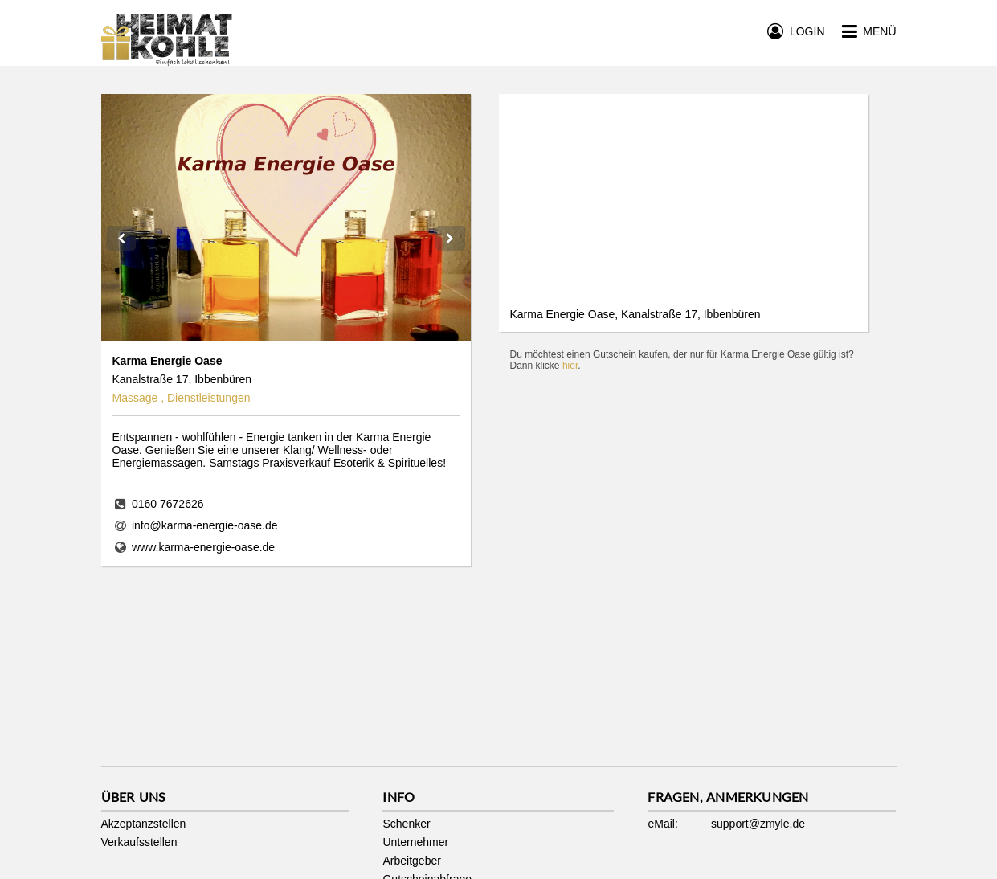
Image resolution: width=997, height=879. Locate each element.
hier (570, 365)
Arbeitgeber (411, 860)
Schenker (406, 823)
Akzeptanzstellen (143, 823)
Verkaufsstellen (139, 842)
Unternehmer (415, 842)
